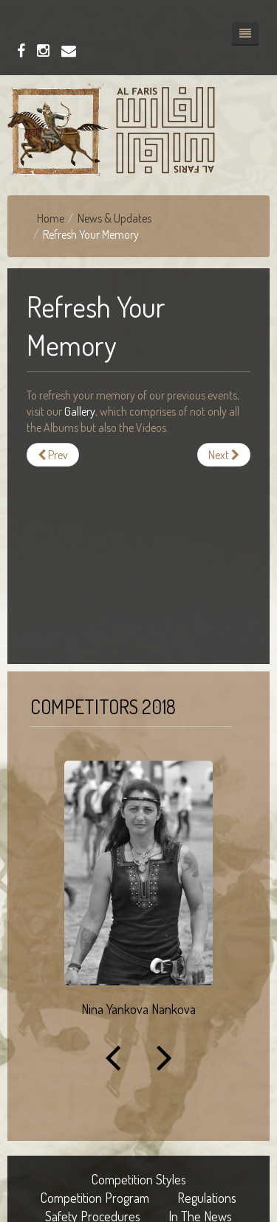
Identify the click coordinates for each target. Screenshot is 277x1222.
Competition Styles (139, 1179)
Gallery (79, 411)
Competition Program (95, 1197)
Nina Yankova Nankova (138, 1009)
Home (50, 218)
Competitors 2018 (103, 706)
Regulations (206, 1197)
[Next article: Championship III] (223, 455)
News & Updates (114, 218)
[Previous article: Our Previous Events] (53, 455)
